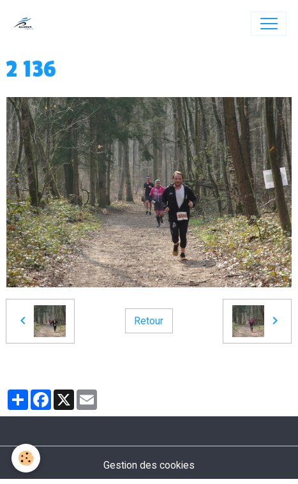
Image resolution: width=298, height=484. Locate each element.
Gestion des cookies (149, 465)
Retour (148, 321)
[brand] (26, 23)
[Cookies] (25, 458)
